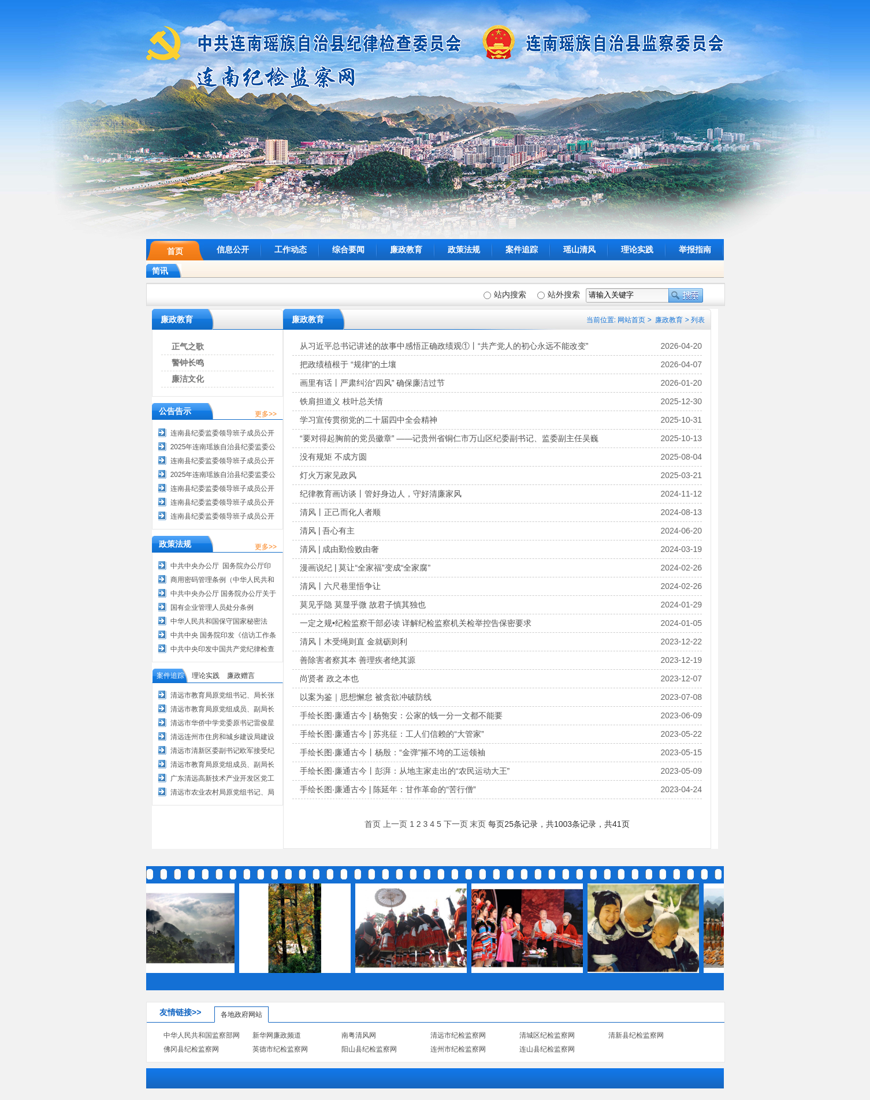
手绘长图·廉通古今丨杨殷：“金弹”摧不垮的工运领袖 (392, 752)
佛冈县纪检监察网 (191, 1049)
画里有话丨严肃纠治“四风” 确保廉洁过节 (372, 382)
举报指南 (695, 249)
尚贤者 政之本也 (329, 678)
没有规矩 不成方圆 (333, 456)
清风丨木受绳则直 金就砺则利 (353, 641)
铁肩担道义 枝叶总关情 (341, 401)
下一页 (456, 824)
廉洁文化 (188, 378)
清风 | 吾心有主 (327, 530)
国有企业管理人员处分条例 (212, 607)
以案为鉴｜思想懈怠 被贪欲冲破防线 (366, 697)
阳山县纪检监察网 (369, 1049)
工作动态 (290, 249)
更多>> (266, 414)
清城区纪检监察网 (547, 1035)
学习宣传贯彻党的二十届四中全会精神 (368, 419)
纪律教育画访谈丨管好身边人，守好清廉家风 (381, 493)
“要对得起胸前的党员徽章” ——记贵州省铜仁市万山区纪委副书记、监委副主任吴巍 (449, 438)
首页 (175, 251)
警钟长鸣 (188, 362)
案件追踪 (521, 249)
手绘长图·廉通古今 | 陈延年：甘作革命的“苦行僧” (388, 789)
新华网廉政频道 (276, 1035)
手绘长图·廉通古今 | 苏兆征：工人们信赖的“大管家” (392, 734)
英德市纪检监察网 (280, 1049)
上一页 (395, 824)
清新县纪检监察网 (636, 1035)
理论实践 (637, 249)
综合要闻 (348, 249)
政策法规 (464, 249)
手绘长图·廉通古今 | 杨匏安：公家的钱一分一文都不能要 (401, 715)
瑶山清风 (579, 249)
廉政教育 (406, 249)
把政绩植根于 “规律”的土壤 (348, 364)
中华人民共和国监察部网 (201, 1035)
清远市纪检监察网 (458, 1035)
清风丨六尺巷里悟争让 (340, 586)
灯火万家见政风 (328, 475)
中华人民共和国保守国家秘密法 (218, 621)
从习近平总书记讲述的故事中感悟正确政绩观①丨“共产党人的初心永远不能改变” (444, 345)
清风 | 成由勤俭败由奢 (339, 549)
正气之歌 (188, 346)
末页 (478, 824)
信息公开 (233, 249)
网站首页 (631, 320)
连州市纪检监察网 (458, 1049)
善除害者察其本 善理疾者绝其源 (357, 660)
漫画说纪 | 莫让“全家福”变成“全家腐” (365, 567)
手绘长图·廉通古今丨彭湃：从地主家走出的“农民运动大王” (405, 770)
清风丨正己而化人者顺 (340, 512)
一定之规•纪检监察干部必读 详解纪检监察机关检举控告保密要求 (415, 623)
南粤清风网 (358, 1035)
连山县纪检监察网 (547, 1049)
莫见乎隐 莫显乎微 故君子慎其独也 (363, 604)
